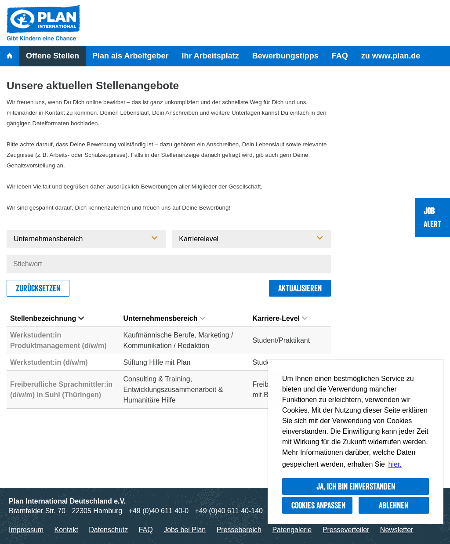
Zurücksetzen (38, 288)
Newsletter (397, 529)
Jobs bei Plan (184, 529)
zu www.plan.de (390, 55)
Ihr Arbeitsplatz (210, 55)
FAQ (340, 55)
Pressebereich (239, 529)
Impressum (26, 529)
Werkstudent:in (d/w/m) (49, 362)
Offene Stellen (52, 55)
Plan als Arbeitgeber (130, 55)
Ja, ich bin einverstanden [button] (355, 486)
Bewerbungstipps (285, 55)
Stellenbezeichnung (47, 318)
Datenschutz (108, 529)
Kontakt (66, 529)
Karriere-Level (280, 318)
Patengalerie (292, 529)
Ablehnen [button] (393, 505)
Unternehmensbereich (164, 318)
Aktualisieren (300, 288)
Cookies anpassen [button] (318, 505)
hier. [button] (395, 464)
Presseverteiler (346, 529)
